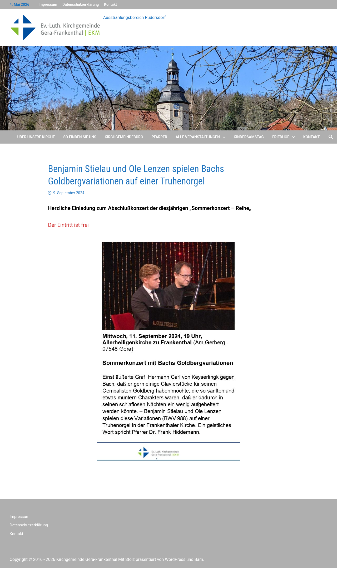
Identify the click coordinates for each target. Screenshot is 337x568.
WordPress (175, 559)
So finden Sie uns (79, 137)
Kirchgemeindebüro (124, 137)
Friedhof (280, 137)
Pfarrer (159, 137)
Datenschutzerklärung (80, 4)
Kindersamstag (249, 137)
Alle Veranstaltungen (198, 137)
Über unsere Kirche (36, 137)
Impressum (47, 4)
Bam (199, 559)
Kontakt (110, 4)
